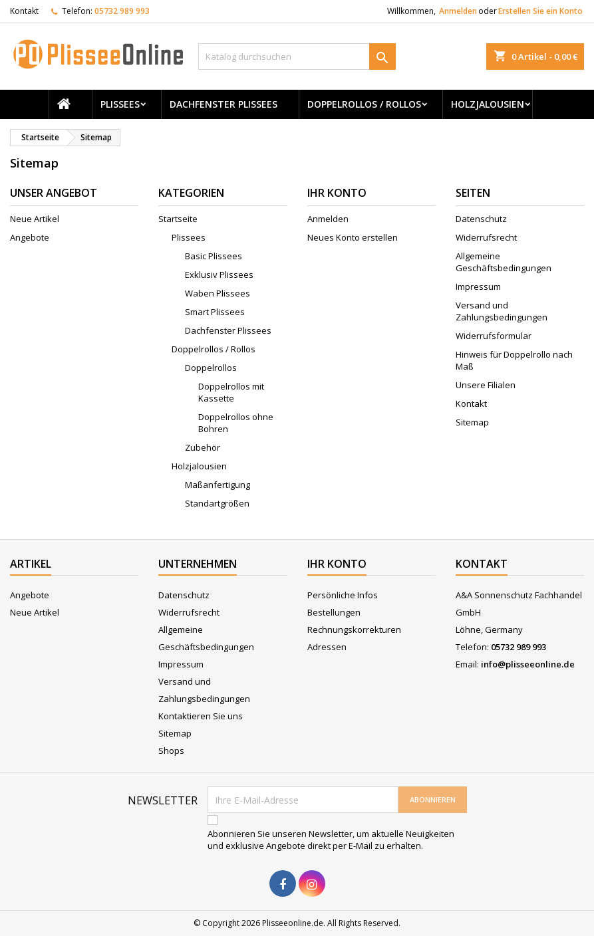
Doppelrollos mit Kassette (231, 392)
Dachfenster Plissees (223, 104)
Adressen (327, 647)
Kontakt (24, 11)
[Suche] (297, 56)
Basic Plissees (213, 256)
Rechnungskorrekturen (354, 630)
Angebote (29, 237)
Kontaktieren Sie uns (200, 716)
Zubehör (202, 447)
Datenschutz (481, 219)
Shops (171, 751)
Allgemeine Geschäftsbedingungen (503, 262)
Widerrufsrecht (486, 237)
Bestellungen (334, 612)
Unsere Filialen (486, 385)
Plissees (120, 104)
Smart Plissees (215, 312)
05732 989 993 (122, 11)
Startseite (178, 219)
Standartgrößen (217, 503)
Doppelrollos (211, 368)
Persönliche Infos (342, 595)
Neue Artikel (34, 219)
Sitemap (472, 422)
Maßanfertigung (217, 485)
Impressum (478, 286)
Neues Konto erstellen (352, 237)
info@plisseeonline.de (528, 664)
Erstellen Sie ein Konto (540, 11)
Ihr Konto (337, 563)
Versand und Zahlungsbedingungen (501, 311)
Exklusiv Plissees (219, 275)
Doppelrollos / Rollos (364, 104)
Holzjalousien (487, 104)
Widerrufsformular (493, 336)
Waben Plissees (217, 293)
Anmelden (458, 11)
